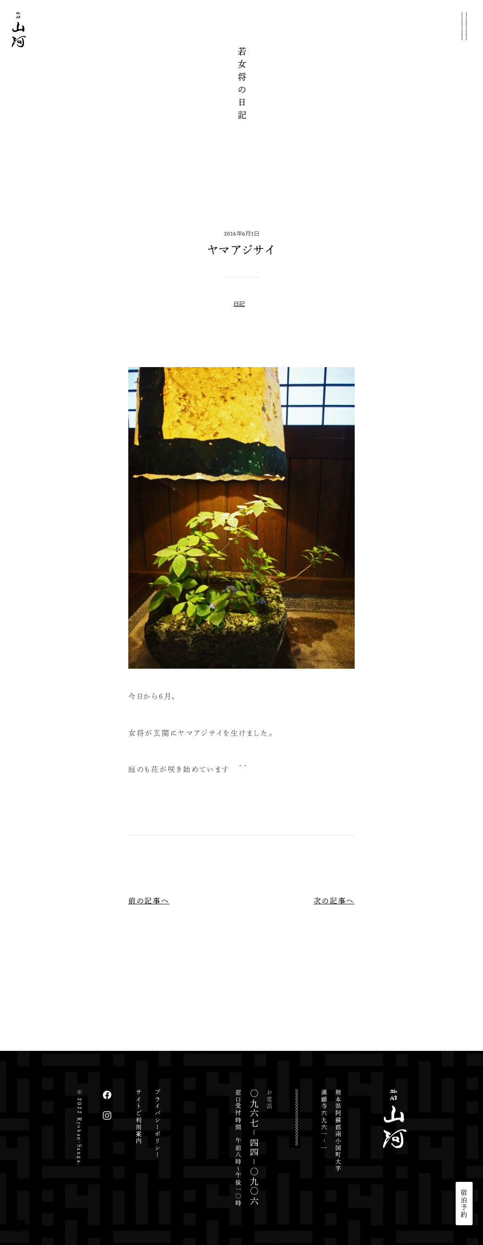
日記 (239, 303)
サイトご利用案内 (138, 1117)
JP (464, 1133)
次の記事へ (334, 900)
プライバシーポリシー (157, 1123)
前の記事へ (149, 900)
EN (464, 1149)
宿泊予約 (464, 1203)
